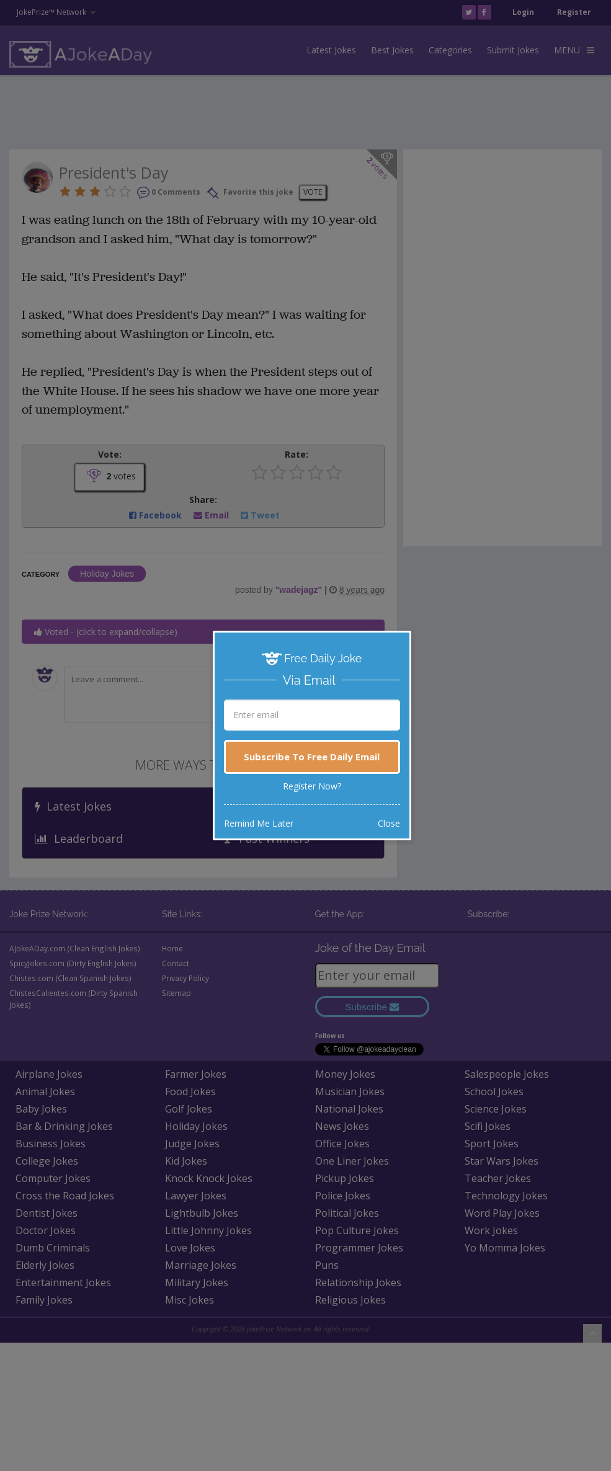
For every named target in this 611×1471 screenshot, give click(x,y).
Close (389, 823)
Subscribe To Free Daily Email (312, 756)
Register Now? (312, 786)
